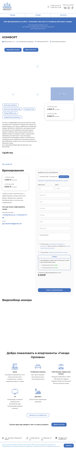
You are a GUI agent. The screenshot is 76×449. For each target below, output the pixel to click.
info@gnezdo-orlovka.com (63, 438)
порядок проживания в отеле (58, 252)
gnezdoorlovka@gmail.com (12, 223)
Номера (12, 15)
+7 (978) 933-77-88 (55, 7)
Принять (68, 445)
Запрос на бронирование (54, 290)
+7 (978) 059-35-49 (55, 5)
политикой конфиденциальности (49, 446)
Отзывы (38, 15)
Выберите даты (64, 176)
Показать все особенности (38, 415)
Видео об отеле (59, 424)
